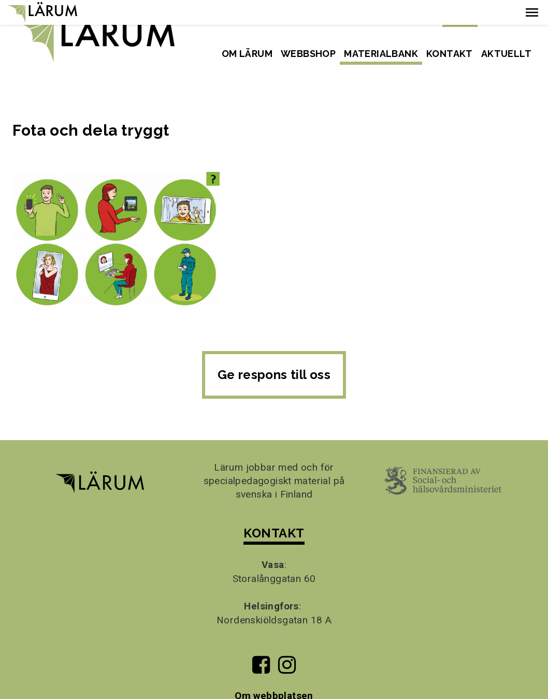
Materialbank (381, 53)
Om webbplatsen (274, 671)
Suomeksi (510, 17)
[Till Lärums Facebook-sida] (260, 644)
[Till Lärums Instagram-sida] (287, 644)
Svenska (460, 17)
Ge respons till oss (274, 349)
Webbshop (308, 53)
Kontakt (449, 53)
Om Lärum (247, 53)
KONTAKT (273, 508)
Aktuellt (506, 53)
